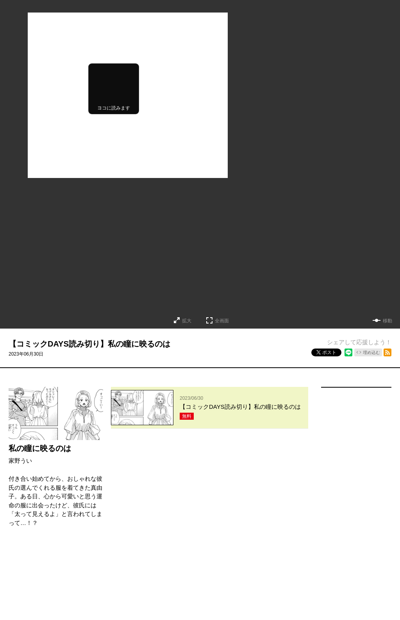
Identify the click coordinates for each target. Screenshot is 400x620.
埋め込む (371, 352)
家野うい (20, 460)
